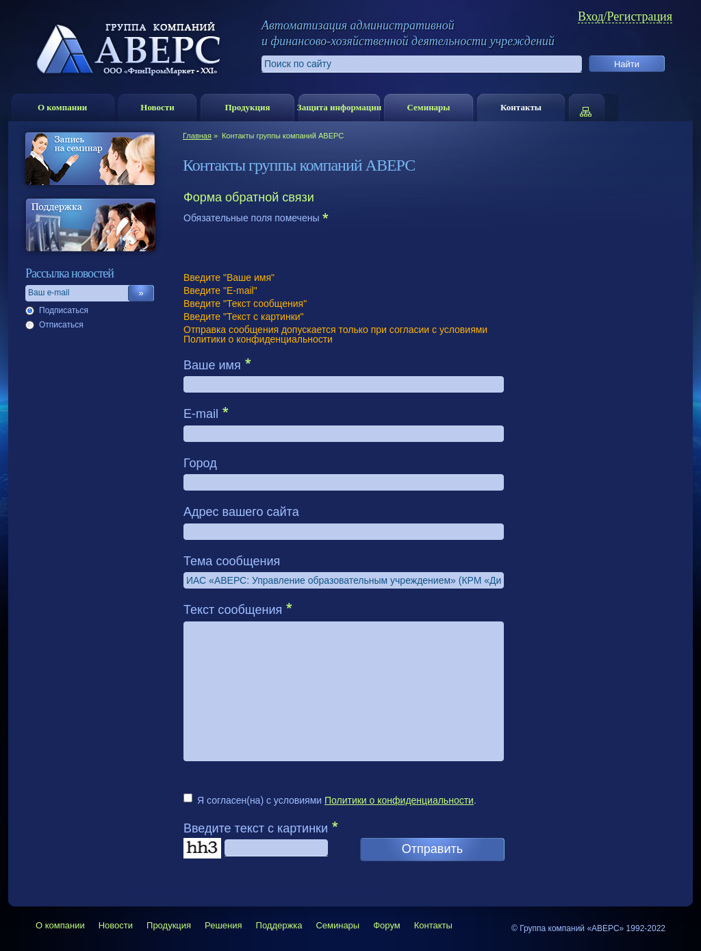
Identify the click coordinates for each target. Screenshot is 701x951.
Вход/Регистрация (625, 16)
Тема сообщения (231, 561)
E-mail (200, 414)
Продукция (247, 107)
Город (200, 463)
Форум (386, 925)
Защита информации (339, 107)
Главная (197, 136)
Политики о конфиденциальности (399, 800)
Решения (223, 925)
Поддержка (279, 925)
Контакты (520, 107)
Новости (157, 107)
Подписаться (63, 310)
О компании (62, 107)
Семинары (428, 107)
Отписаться (61, 325)
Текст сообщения (232, 610)
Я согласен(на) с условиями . (336, 800)
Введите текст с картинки (255, 828)
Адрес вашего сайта (241, 512)
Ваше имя (212, 365)
